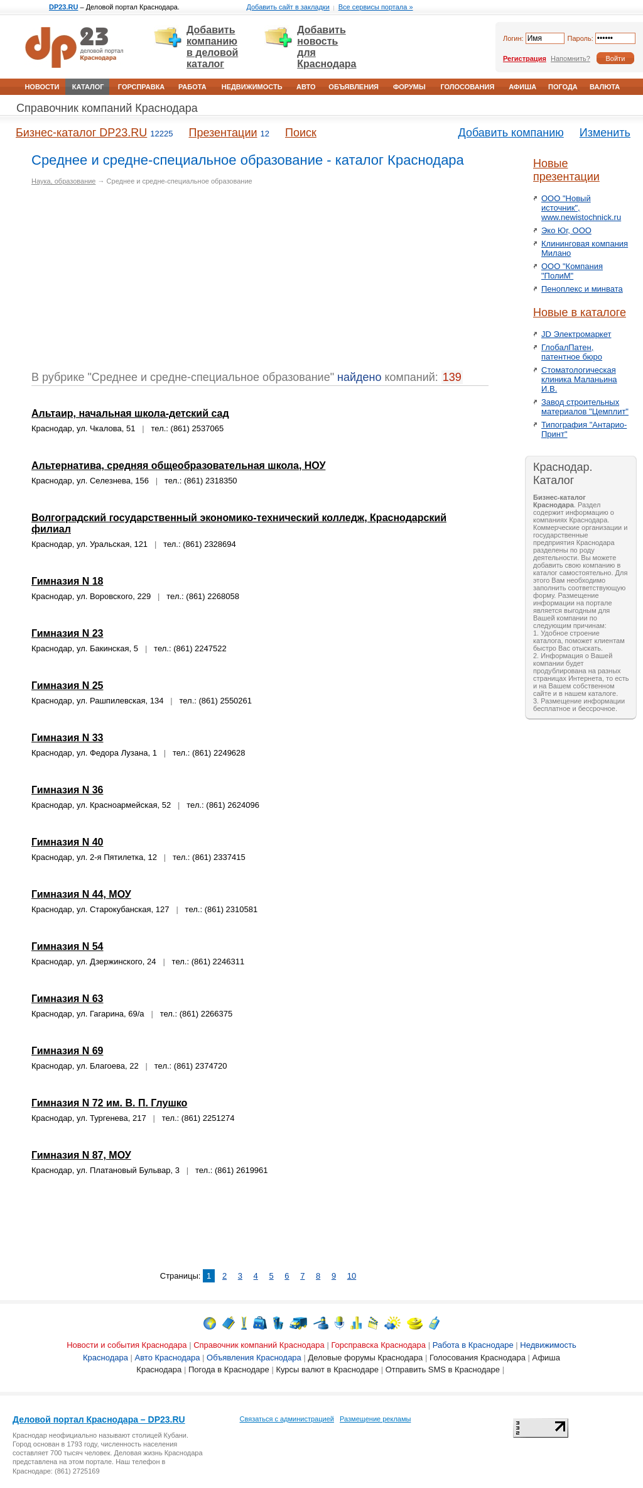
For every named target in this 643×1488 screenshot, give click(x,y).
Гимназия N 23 (67, 633)
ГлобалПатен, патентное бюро (571, 352)
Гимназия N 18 (67, 581)
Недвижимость (252, 87)
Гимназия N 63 (67, 998)
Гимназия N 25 (67, 685)
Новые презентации (566, 170)
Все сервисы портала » (375, 7)
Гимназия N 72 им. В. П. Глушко (109, 1103)
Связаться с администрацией (287, 1419)
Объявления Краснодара (254, 1357)
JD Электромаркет (576, 334)
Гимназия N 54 (67, 946)
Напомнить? (570, 58)
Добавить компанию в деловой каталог (212, 47)
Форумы (409, 87)
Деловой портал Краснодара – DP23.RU (99, 1419)
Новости (41, 87)
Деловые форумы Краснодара (365, 1357)
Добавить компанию (511, 132)
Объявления (353, 87)
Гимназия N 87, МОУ (81, 1155)
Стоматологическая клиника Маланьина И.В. (579, 379)
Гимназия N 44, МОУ (81, 894)
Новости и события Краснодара (126, 1345)
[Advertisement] (136, 283)
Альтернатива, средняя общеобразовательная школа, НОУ (178, 465)
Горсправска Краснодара (378, 1345)
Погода (563, 87)
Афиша (522, 87)
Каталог (88, 87)
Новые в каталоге (579, 312)
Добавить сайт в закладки (287, 7)
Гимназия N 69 (67, 1050)
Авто (305, 87)
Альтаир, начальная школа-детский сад (130, 413)
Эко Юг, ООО (566, 230)
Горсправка (141, 87)
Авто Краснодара (167, 1357)
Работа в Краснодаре (473, 1345)
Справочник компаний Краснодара (107, 108)
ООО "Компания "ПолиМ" (572, 271)
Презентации (222, 132)
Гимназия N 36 (67, 790)
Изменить (605, 132)
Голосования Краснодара (478, 1357)
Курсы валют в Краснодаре (327, 1369)
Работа (192, 87)
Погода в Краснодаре (228, 1369)
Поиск (300, 132)
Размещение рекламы (375, 1419)
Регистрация (524, 58)
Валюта (605, 87)
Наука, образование (63, 181)
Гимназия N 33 (67, 737)
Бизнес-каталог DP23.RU (81, 132)
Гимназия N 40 (67, 842)
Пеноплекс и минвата (582, 289)
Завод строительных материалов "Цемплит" (585, 406)
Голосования (467, 87)
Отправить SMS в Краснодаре (443, 1369)
